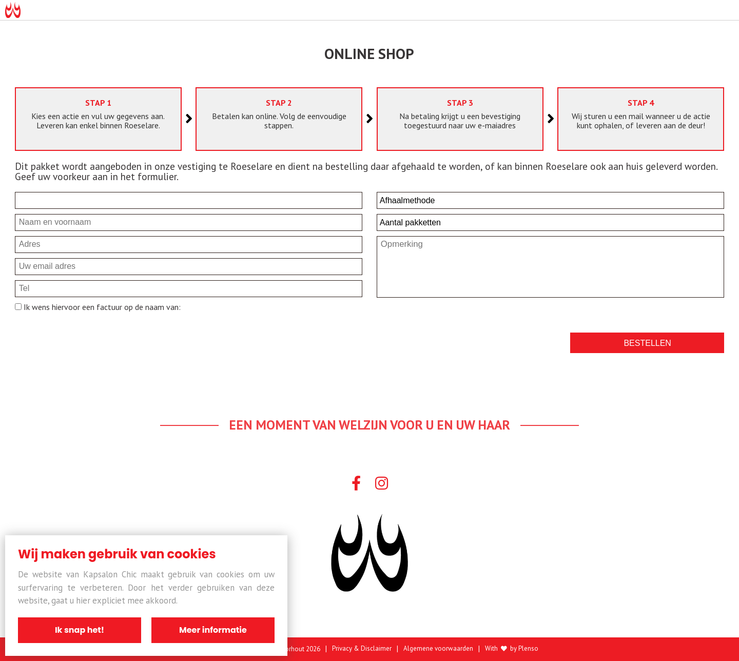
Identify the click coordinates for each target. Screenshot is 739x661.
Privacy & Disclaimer (362, 649)
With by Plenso (511, 649)
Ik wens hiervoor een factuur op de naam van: (101, 307)
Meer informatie (213, 630)
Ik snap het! (79, 630)
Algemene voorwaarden (438, 649)
